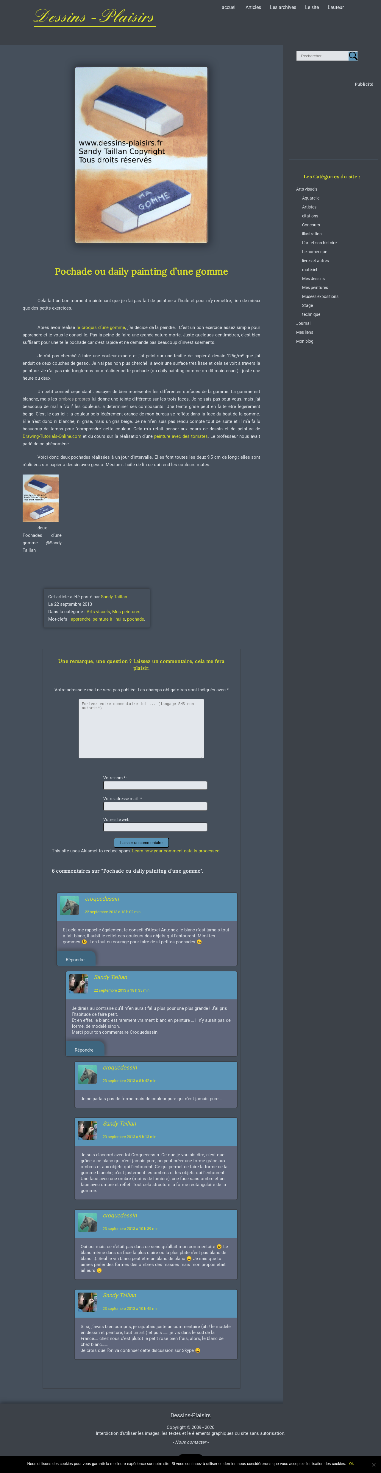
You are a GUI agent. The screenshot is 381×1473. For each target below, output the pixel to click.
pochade (135, 619)
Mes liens (304, 332)
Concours (311, 224)
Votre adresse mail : (122, 798)
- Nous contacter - (190, 1442)
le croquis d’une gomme (100, 327)
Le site (312, 7)
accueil (229, 7)
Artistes (309, 207)
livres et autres (315, 260)
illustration (312, 233)
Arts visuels (98, 611)
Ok (351, 1463)
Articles (253, 7)
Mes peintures (126, 611)
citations (310, 216)
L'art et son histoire (319, 242)
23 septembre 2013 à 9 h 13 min (129, 1136)
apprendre (80, 619)
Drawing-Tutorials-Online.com (52, 436)
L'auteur (336, 7)
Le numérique (314, 251)
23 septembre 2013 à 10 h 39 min (130, 1228)
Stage (307, 305)
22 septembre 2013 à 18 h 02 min (112, 912)
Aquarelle (310, 198)
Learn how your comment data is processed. (176, 851)
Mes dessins (313, 278)
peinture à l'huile (109, 619)
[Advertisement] (333, 126)
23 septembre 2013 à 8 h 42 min (129, 1080)
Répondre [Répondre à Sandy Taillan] (84, 1050)
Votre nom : (115, 777)
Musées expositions (320, 296)
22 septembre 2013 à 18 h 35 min (121, 990)
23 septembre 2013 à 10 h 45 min (130, 1308)
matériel (309, 269)
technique (311, 314)
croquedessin (102, 898)
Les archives (283, 7)
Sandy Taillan (114, 596)
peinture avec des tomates (180, 436)
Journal (303, 323)
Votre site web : (117, 819)
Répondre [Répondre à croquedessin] (75, 959)
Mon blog (304, 341)
